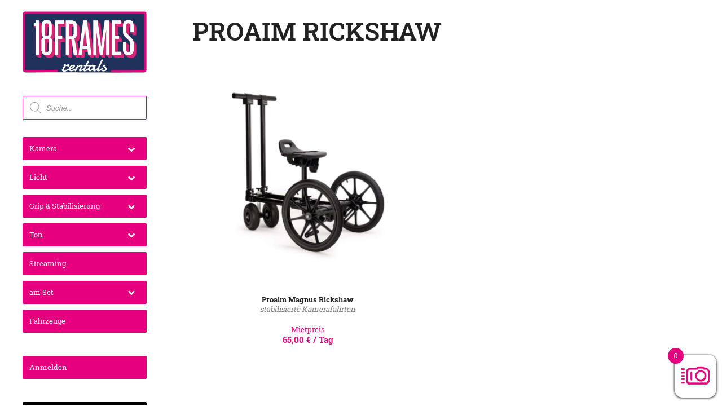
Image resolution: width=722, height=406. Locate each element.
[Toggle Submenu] (131, 148)
